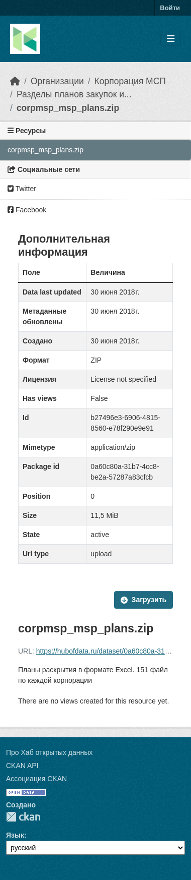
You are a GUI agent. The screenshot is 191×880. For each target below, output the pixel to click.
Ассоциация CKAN (36, 779)
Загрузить (143, 600)
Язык (15, 835)
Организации (57, 81)
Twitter (22, 189)
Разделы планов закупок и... (74, 94)
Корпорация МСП (130, 81)
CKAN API (22, 765)
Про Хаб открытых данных (49, 752)
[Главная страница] (15, 81)
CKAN (23, 816)
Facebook (27, 210)
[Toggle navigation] (170, 39)
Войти (170, 8)
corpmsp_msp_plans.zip (68, 108)
